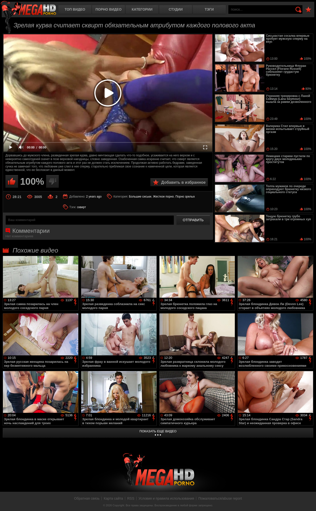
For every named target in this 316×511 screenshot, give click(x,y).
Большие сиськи (140, 196)
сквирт (81, 207)
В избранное (308, 9)
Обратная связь (86, 498)
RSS (130, 498)
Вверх (308, 502)
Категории (142, 9)
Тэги (209, 9)
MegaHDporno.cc (28, 8)
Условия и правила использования (166, 498)
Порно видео (109, 9)
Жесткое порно (163, 196)
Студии (175, 9)
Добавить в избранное (183, 182)
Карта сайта (113, 498)
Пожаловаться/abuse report (220, 498)
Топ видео (75, 9)
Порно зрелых (185, 196)
